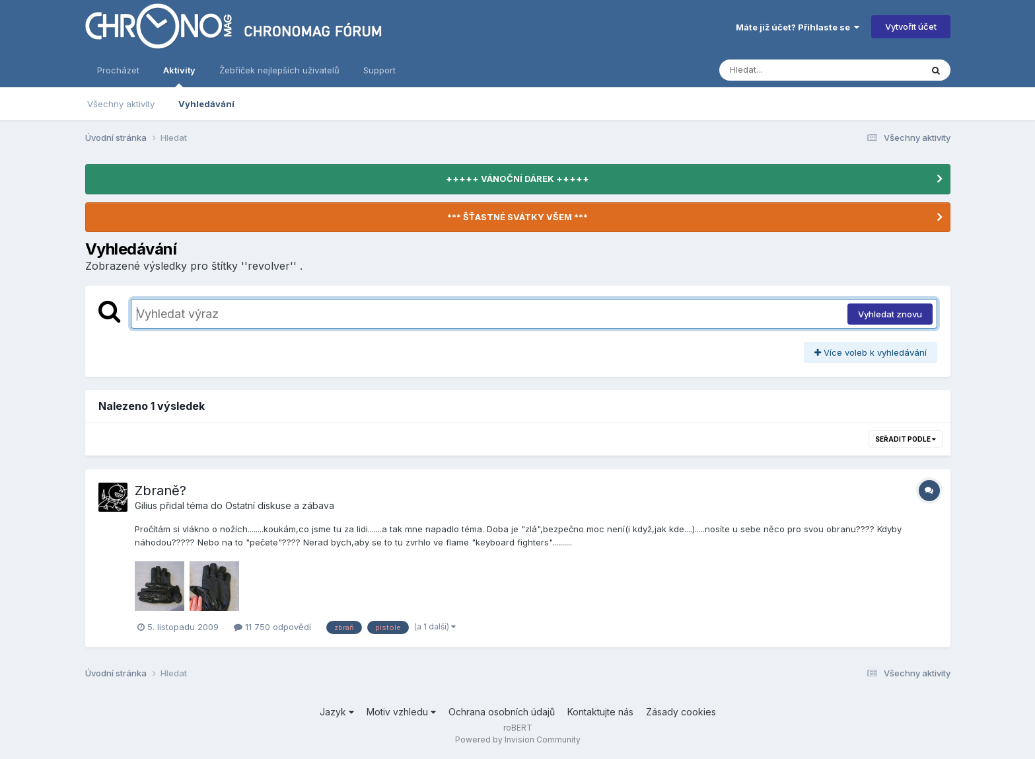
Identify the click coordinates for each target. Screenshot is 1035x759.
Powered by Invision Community (518, 739)
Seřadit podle (905, 439)
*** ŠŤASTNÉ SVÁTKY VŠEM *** (517, 217)
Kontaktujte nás (600, 711)
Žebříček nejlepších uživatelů (279, 70)
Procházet (118, 70)
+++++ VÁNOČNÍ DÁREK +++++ (517, 178)
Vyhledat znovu (890, 314)
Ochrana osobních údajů (501, 711)
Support (379, 70)
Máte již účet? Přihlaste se (797, 27)
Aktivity (179, 76)
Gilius (146, 505)
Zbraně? (160, 491)
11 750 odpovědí (272, 626)
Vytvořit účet (911, 26)
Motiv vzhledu (401, 711)
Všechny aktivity (121, 104)
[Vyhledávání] (795, 70)
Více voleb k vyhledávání (870, 352)
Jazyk (337, 711)
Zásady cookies (681, 711)
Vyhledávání (206, 104)
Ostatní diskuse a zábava (279, 505)
